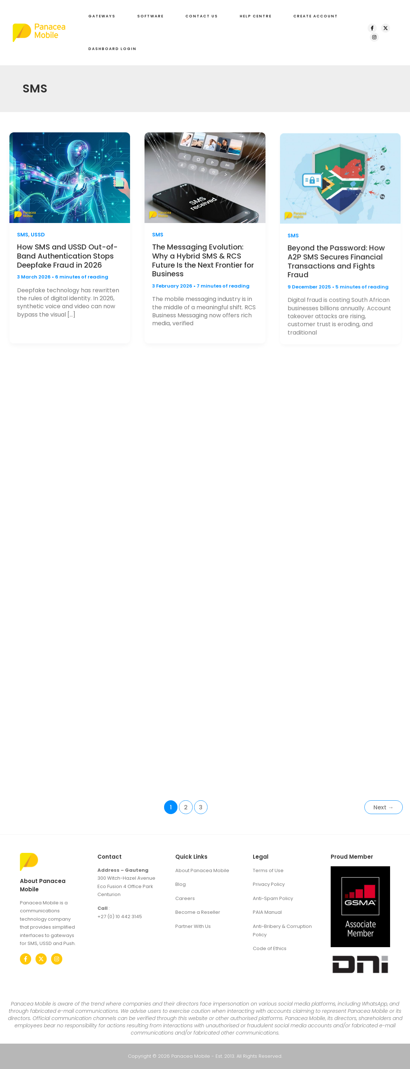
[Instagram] (374, 37)
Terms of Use (268, 870)
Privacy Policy (269, 884)
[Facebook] (372, 28)
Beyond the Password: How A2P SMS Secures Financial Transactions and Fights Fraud (336, 273)
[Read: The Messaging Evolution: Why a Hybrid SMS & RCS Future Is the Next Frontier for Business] (205, 181)
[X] (385, 28)
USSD (38, 235)
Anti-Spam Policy (273, 898)
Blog (180, 884)
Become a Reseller (197, 912)
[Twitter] (41, 959)
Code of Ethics (269, 948)
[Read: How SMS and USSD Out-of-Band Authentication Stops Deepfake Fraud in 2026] (69, 178)
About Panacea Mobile (202, 870)
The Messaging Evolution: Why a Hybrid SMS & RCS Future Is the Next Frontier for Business (203, 265)
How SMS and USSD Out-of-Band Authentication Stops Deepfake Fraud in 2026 (67, 257)
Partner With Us (193, 926)
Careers (185, 898)
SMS (22, 235)
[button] (102, 16)
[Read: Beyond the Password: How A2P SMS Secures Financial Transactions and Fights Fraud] (340, 189)
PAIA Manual (267, 912)
